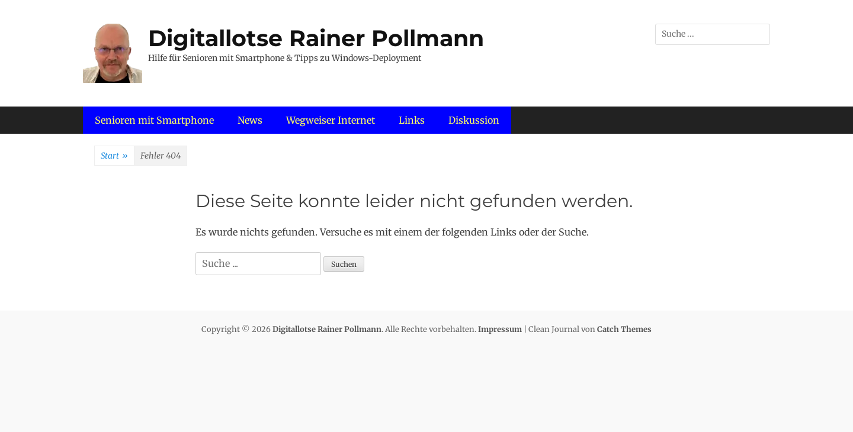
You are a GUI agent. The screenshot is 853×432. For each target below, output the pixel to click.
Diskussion (473, 120)
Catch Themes (624, 329)
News (250, 120)
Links (412, 120)
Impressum (500, 329)
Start (114, 156)
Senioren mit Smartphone (154, 120)
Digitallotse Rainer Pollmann (316, 38)
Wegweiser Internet (330, 120)
